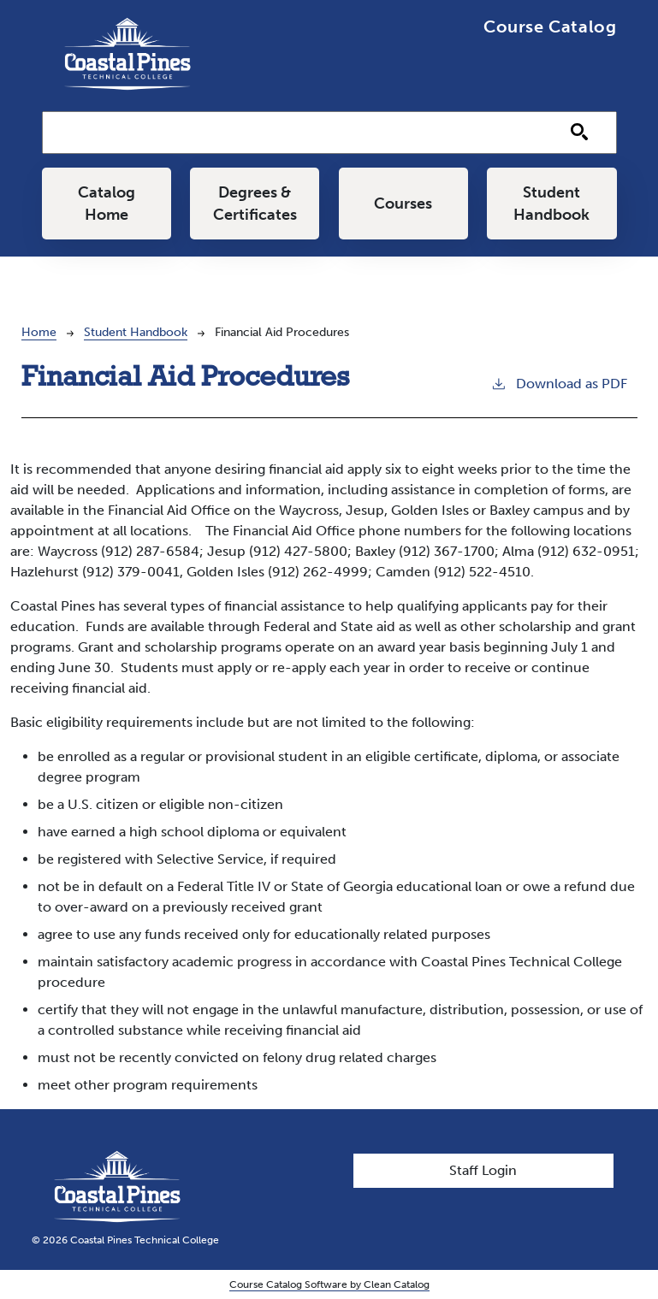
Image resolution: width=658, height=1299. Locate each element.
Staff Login (483, 1170)
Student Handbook (551, 203)
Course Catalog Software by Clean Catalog (329, 1284)
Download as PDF (558, 383)
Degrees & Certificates (255, 203)
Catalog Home (106, 203)
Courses (403, 203)
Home (38, 332)
